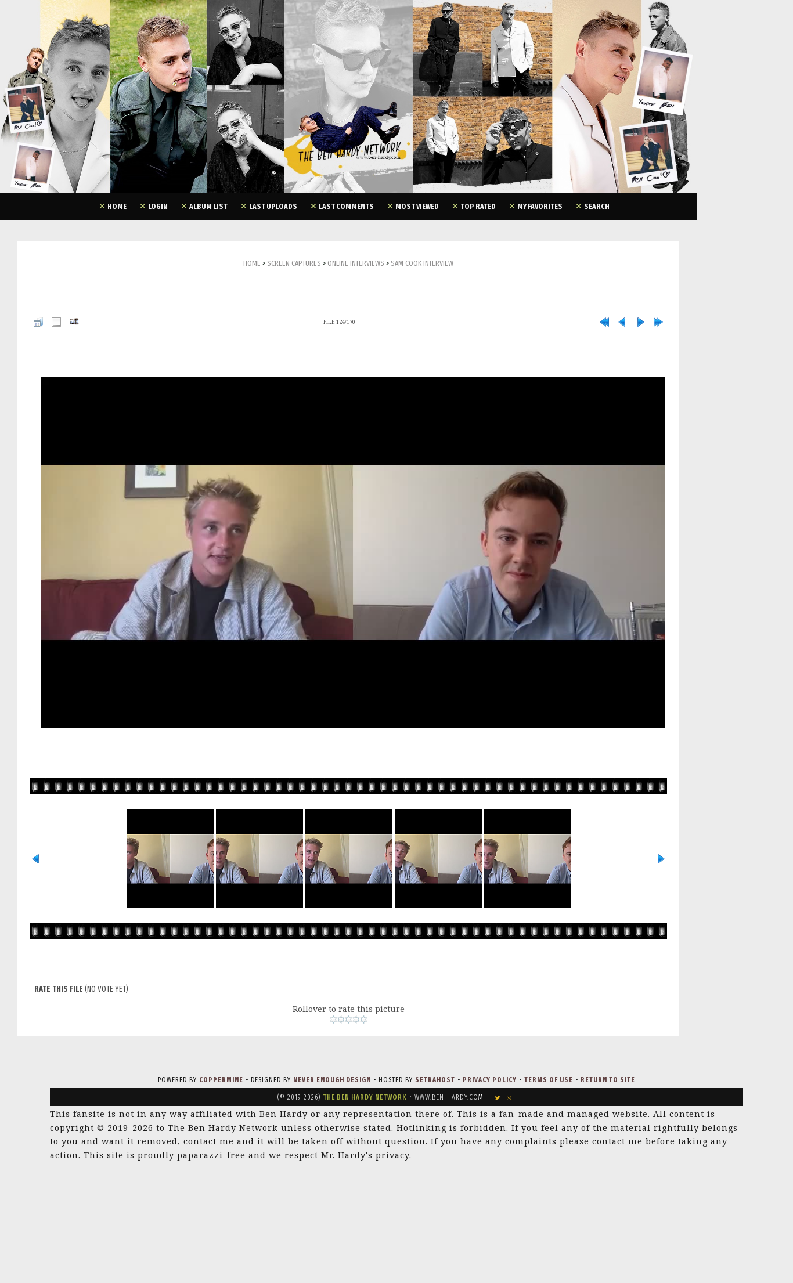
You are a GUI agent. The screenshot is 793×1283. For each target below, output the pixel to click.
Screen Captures (294, 263)
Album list (208, 206)
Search (597, 206)
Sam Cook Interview (422, 263)
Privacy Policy (490, 1080)
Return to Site (608, 1080)
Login (158, 206)
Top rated (478, 206)
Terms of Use (548, 1080)
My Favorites (540, 206)
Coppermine (221, 1080)
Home (117, 206)
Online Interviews (355, 263)
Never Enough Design (332, 1080)
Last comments (346, 206)
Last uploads (273, 206)
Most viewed (417, 206)
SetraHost (435, 1080)
